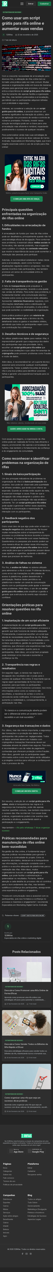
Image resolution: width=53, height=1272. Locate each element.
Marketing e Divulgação (37, 1209)
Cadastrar (31, 1171)
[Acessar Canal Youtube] (26, 1254)
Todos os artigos (34, 1199)
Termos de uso (9, 1181)
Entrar (30, 1168)
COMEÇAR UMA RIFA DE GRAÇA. (26, 199)
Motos (5, 1209)
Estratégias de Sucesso (37, 1216)
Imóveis (6, 1233)
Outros (5, 1223)
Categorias (7, 1171)
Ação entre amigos (10, 1216)
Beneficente (8, 1219)
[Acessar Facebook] (22, 1254)
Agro (5, 1236)
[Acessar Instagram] (31, 1254)
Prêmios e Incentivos (36, 1212)
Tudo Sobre (32, 1202)
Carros (5, 1206)
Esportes (6, 1202)
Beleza (6, 1229)
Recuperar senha (34, 1174)
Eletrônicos (7, 1199)
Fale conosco (8, 1178)
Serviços (6, 1212)
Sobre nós (7, 1174)
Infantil (5, 1226)
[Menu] (22, 4)
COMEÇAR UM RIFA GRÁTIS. (26, 791)
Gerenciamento (34, 1206)
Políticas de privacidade (12, 1185)
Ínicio (5, 1168)
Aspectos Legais (34, 1219)
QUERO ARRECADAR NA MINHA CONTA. (26, 429)
